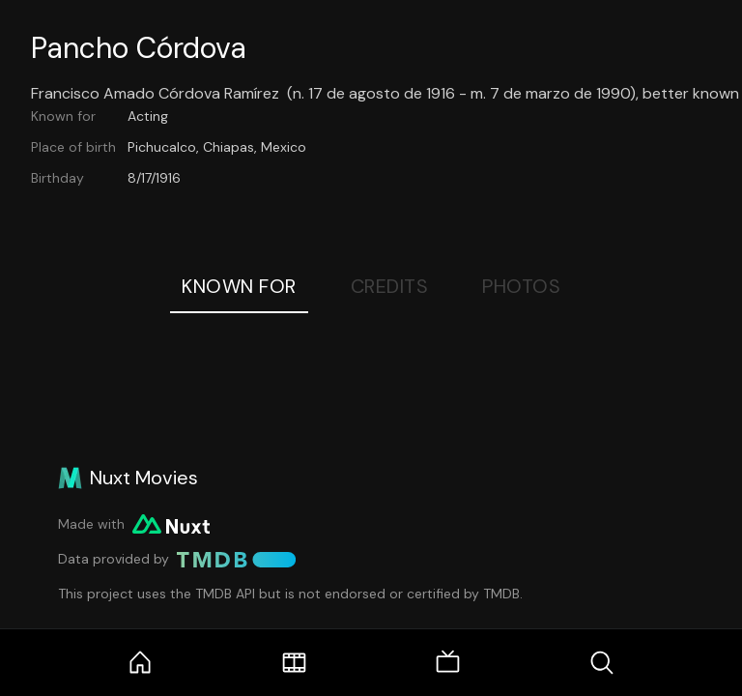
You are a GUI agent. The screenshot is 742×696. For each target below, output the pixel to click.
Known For (239, 286)
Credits (390, 286)
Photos (521, 286)
